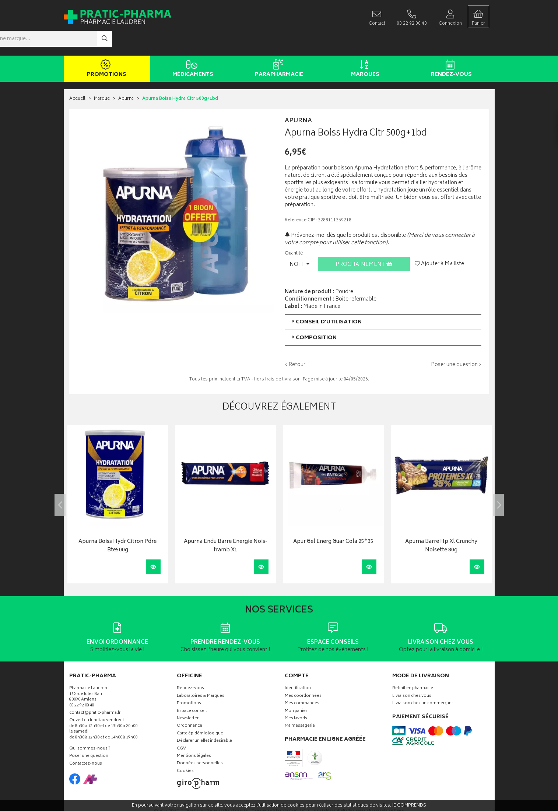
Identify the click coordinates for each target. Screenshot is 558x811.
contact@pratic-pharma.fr (94, 691)
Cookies (185, 749)
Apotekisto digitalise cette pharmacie (358, 789)
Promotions (105, 47)
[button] (299, 242)
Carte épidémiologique (200, 712)
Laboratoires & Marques (200, 674)
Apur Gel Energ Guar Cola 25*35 (333, 520)
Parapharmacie (278, 47)
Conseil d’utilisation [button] (326, 300)
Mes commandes (302, 681)
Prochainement (364, 242)
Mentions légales (194, 734)
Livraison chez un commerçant (422, 681)
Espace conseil (192, 689)
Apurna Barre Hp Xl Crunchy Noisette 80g (441, 524)
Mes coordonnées (303, 674)
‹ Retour (295, 342)
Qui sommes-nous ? (89, 727)
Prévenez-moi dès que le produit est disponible (345, 213)
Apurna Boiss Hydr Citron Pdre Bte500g (117, 524)
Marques (364, 47)
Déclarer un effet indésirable (204, 719)
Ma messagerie (300, 704)
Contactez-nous (85, 742)
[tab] (383, 300)
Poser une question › (456, 343)
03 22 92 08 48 (81, 684)
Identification (298, 667)
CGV (181, 727)
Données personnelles (200, 742)
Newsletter (188, 697)
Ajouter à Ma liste (439, 242)
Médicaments (191, 47)
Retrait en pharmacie (412, 667)
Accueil (77, 77)
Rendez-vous (450, 47)
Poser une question (88, 734)
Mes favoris (296, 697)
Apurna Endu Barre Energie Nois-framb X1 (225, 524)
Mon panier (296, 689)
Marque (102, 77)
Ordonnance (189, 704)
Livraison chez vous (411, 674)
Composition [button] (314, 315)
